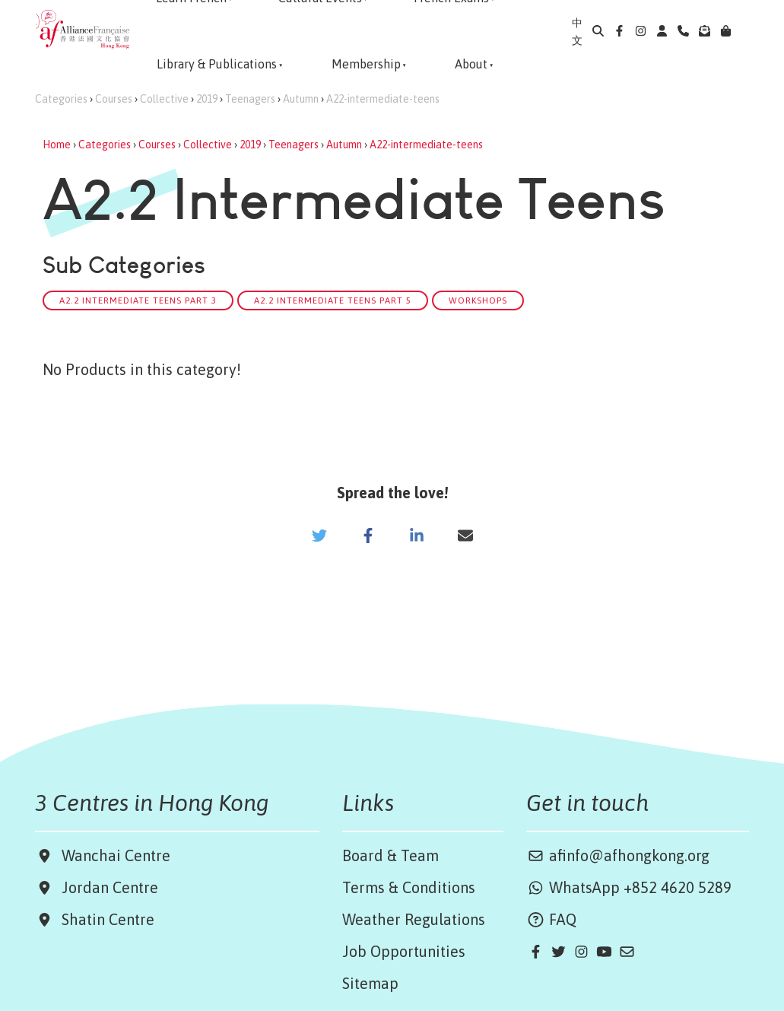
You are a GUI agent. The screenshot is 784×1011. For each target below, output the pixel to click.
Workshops (478, 300)
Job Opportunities (403, 951)
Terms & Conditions (408, 887)
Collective (164, 99)
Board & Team (390, 855)
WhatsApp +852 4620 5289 (629, 887)
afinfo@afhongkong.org (617, 855)
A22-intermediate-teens (383, 99)
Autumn (301, 99)
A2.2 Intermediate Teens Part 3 (138, 300)
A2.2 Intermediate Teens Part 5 (332, 300)
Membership (366, 64)
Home (57, 144)
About (471, 64)
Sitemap (370, 983)
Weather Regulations (413, 919)
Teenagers (250, 99)
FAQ (551, 919)
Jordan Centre (106, 887)
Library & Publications (217, 64)
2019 (206, 99)
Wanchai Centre (118, 855)
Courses (113, 99)
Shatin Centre (104, 919)
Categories (61, 99)
